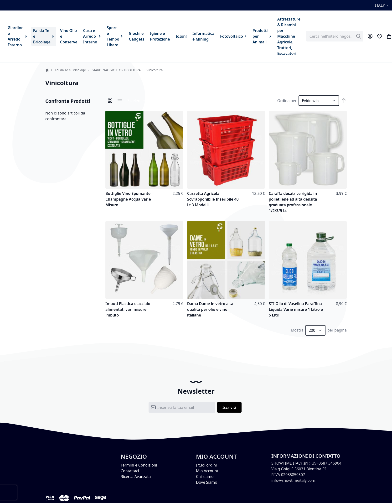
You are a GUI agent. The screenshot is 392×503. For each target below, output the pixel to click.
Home (47, 70)
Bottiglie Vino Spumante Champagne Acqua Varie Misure (128, 199)
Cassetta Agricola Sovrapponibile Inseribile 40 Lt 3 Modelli (213, 199)
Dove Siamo (206, 482)
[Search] (358, 36)
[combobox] (334, 36)
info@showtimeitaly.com (293, 480)
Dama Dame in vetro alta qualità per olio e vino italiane (210, 309)
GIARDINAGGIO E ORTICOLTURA (116, 70)
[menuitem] (17, 36)
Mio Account (207, 470)
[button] (382, 5)
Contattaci (130, 470)
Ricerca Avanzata (136, 476)
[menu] (154, 36)
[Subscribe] (229, 407)
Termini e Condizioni (139, 465)
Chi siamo (205, 476)
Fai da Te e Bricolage (70, 70)
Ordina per (287, 100)
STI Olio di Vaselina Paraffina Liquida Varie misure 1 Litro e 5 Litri (296, 309)
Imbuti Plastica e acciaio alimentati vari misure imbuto (127, 309)
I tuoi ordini (206, 465)
